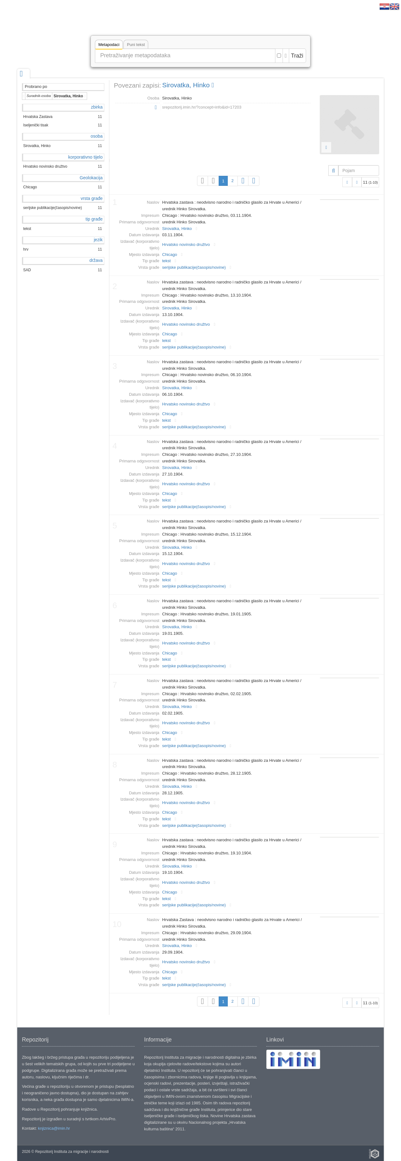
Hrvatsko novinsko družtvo (186, 244)
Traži (297, 56)
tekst (166, 260)
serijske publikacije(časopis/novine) (194, 267)
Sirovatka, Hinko (188, 85)
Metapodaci (108, 45)
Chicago (169, 254)
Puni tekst (136, 44)
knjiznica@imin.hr (54, 1128)
